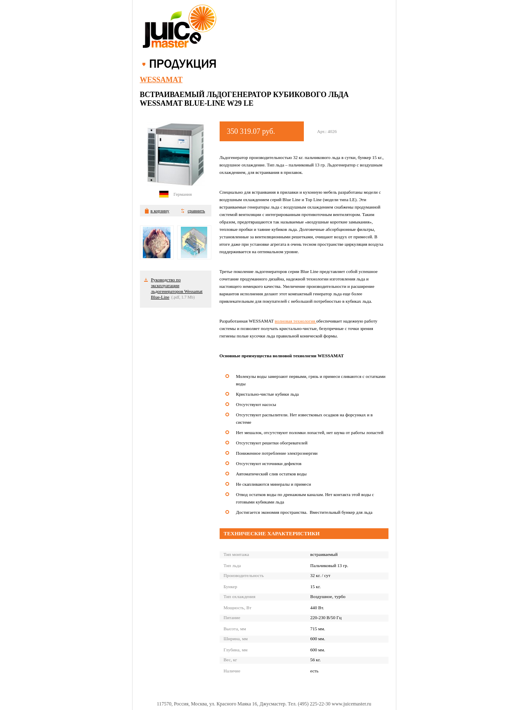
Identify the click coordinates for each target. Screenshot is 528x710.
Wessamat (161, 80)
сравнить (196, 210)
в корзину (160, 210)
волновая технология (296, 320)
